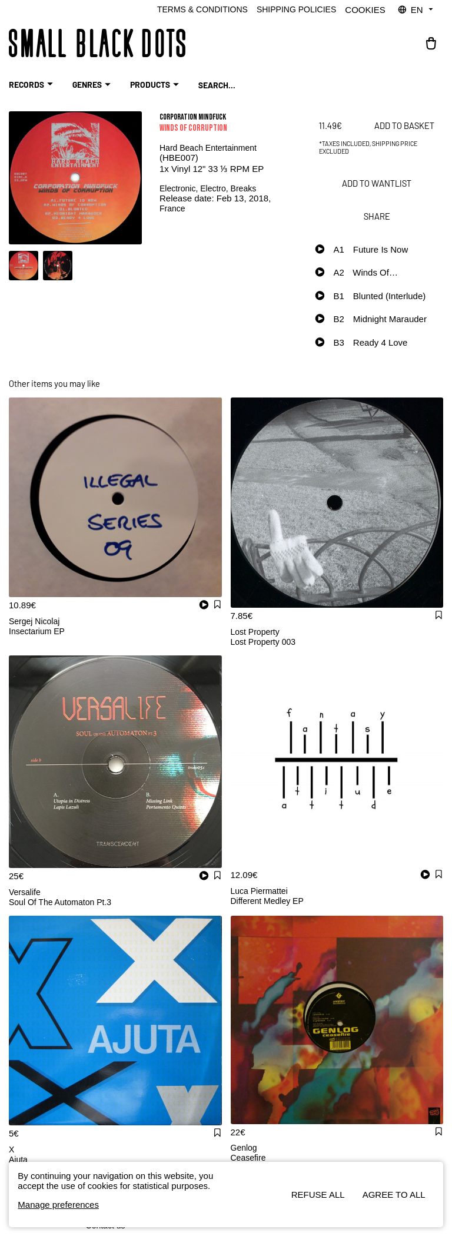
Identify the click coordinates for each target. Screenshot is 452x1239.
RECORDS (32, 84)
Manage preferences (58, 1205)
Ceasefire (248, 1157)
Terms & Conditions (202, 9)
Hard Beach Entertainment (208, 148)
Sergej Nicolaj (34, 621)
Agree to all (394, 1195)
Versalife (25, 892)
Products (156, 85)
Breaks (244, 188)
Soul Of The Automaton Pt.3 (60, 902)
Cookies (365, 10)
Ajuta (18, 1159)
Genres (93, 85)
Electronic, (179, 188)
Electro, (215, 188)
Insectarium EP (37, 631)
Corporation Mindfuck (192, 117)
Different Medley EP (267, 901)
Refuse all (318, 1195)
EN (416, 10)
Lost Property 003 (263, 642)
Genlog (244, 1147)
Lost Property (255, 632)
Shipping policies (296, 9)
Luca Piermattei (259, 891)
